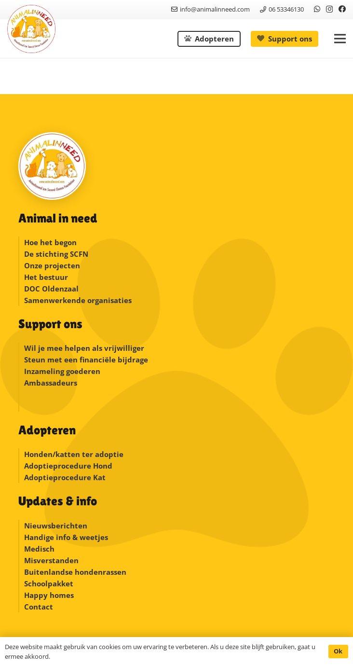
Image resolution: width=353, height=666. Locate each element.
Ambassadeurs (50, 383)
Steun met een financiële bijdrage (86, 359)
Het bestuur (46, 277)
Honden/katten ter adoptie (73, 454)
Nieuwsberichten (55, 525)
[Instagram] (329, 9)
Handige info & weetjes (66, 537)
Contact (38, 606)
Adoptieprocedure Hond (68, 466)
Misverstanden (51, 560)
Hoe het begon (50, 242)
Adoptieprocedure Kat (65, 477)
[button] (340, 39)
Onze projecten (52, 265)
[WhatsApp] (317, 9)
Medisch (39, 549)
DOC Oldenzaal (51, 288)
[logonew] (31, 29)
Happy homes (49, 595)
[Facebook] (342, 9)
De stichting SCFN (56, 254)
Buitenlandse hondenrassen (75, 572)
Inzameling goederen (63, 371)
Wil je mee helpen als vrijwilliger (84, 348)
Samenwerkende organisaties (78, 300)
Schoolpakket (48, 583)
